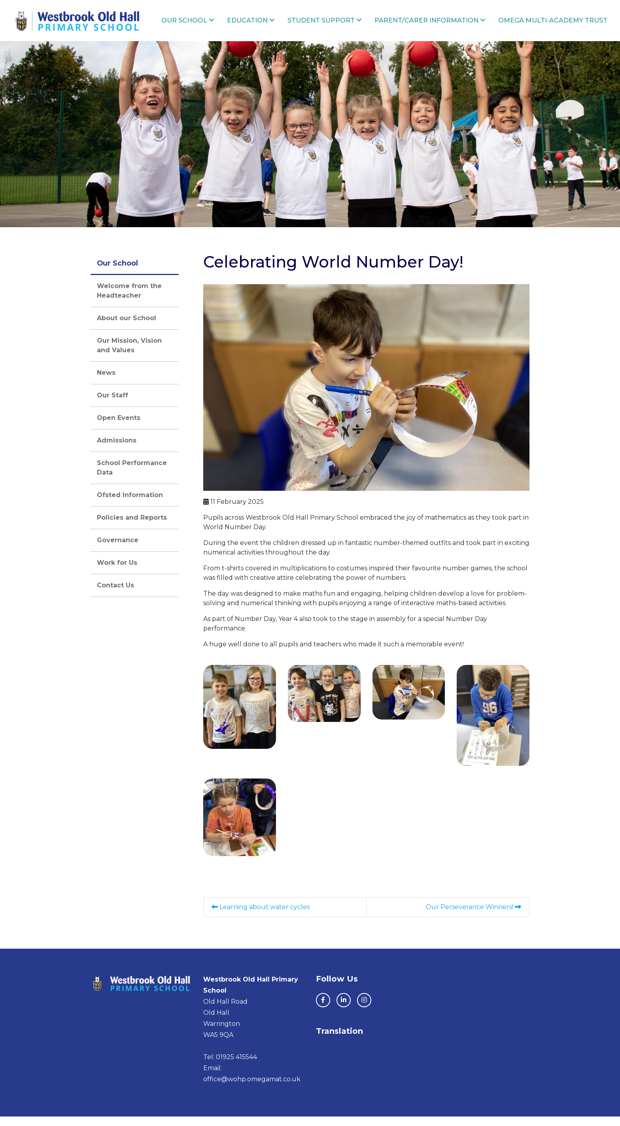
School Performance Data (132, 477)
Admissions (116, 450)
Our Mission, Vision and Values (129, 354)
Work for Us (117, 572)
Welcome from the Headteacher (129, 300)
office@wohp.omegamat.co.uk (252, 1088)
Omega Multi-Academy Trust (546, 25)
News (106, 382)
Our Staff (112, 404)
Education (266, 25)
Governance (117, 549)
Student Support (337, 25)
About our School (126, 327)
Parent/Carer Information (438, 25)
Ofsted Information (130, 504)
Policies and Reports (132, 527)
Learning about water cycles (261, 916)
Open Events (118, 427)
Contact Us (115, 594)
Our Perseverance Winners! (473, 916)
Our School (206, 25)
